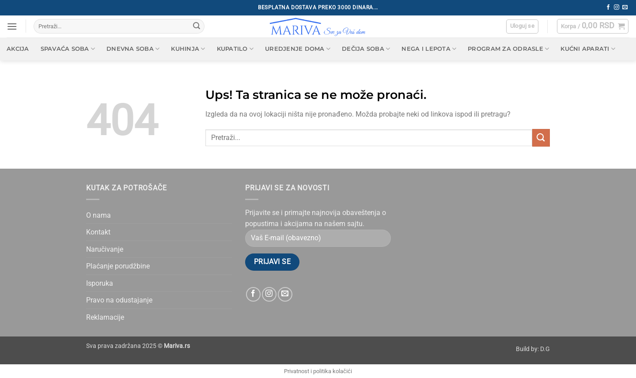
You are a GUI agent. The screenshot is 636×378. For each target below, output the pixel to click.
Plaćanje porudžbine (118, 266)
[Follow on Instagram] (616, 7)
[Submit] (196, 26)
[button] (12, 26)
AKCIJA (18, 48)
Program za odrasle (508, 49)
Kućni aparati (587, 49)
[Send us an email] (625, 7)
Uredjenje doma (297, 49)
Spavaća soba (68, 49)
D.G (545, 349)
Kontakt (98, 232)
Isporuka (99, 283)
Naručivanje (104, 249)
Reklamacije (105, 317)
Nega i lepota (428, 49)
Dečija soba (366, 49)
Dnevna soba (132, 49)
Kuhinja (188, 49)
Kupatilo (235, 49)
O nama (98, 215)
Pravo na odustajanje (119, 300)
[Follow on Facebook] (608, 7)
